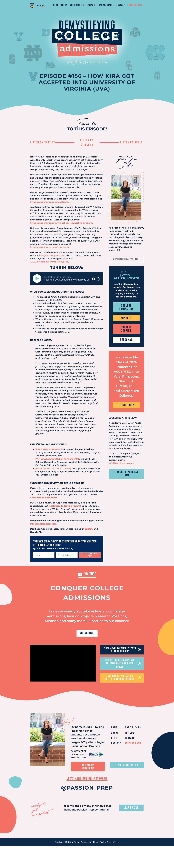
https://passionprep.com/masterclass (50, 202)
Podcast (116, 745)
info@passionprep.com (52, 255)
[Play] (37, 279)
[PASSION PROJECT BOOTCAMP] (53, 468)
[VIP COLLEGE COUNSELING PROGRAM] (57, 459)
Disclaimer (60, 844)
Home (55, 5)
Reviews (91, 5)
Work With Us (77, 5)
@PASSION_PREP (87, 789)
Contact (120, 5)
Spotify (89, 529)
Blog (114, 740)
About (64, 5)
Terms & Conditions (89, 844)
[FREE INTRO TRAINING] (48, 449)
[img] (98, 279)
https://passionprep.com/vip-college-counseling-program (61, 223)
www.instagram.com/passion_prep (49, 261)
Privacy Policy (72, 844)
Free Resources (106, 5)
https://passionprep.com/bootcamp (49, 247)
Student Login (135, 5)
